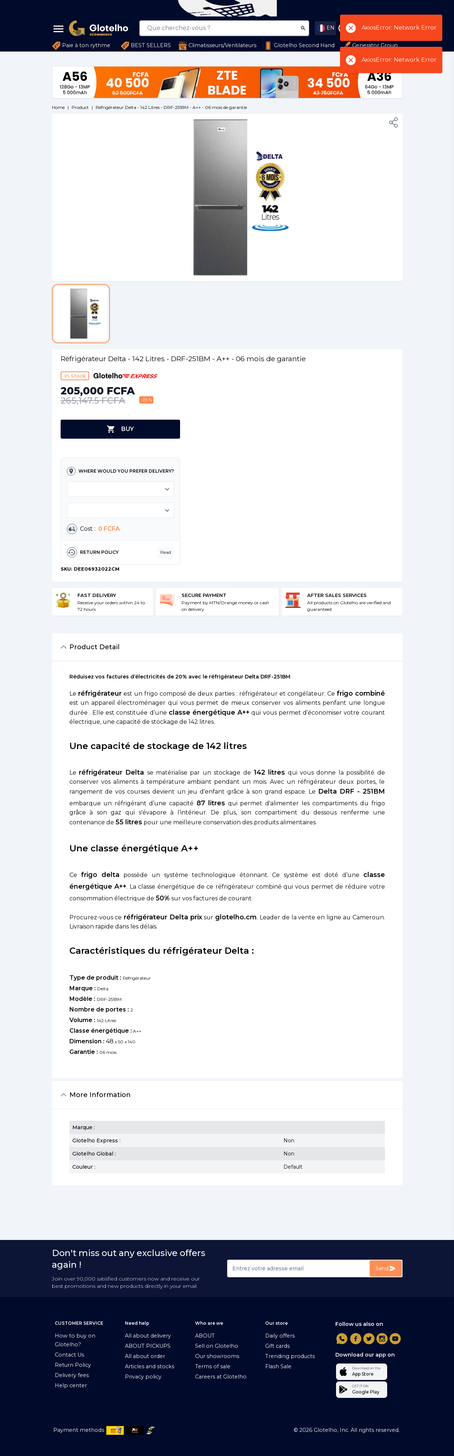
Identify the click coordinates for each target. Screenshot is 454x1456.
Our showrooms (217, 1356)
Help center (71, 1385)
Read (165, 552)
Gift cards (277, 1346)
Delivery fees (72, 1375)
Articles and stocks (149, 1366)
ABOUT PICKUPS (148, 1346)
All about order (145, 1356)
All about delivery (148, 1335)
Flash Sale (278, 1366)
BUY (120, 429)
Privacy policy (143, 1376)
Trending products (290, 1356)
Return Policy (73, 1365)
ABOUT (205, 1335)
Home (58, 107)
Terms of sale (212, 1366)
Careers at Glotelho (221, 1376)
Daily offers (280, 1335)
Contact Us (69, 1354)
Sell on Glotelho (216, 1346)
